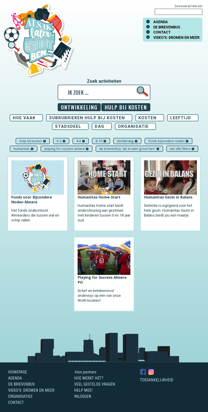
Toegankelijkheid (156, 379)
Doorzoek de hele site (188, 6)
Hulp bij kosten (32, 141)
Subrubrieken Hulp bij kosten (87, 117)
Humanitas (23, 148)
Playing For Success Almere (66, 148)
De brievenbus (166, 27)
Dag (99, 126)
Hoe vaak (24, 117)
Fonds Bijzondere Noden (168, 141)
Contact (162, 32)
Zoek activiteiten (104, 81)
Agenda (160, 22)
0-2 (61, 141)
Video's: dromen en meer (176, 37)
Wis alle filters (182, 148)
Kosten (148, 117)
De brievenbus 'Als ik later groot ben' (129, 148)
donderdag (127, 141)
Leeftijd (180, 117)
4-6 (80, 141)
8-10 (101, 141)
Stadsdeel (68, 126)
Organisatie (133, 126)
